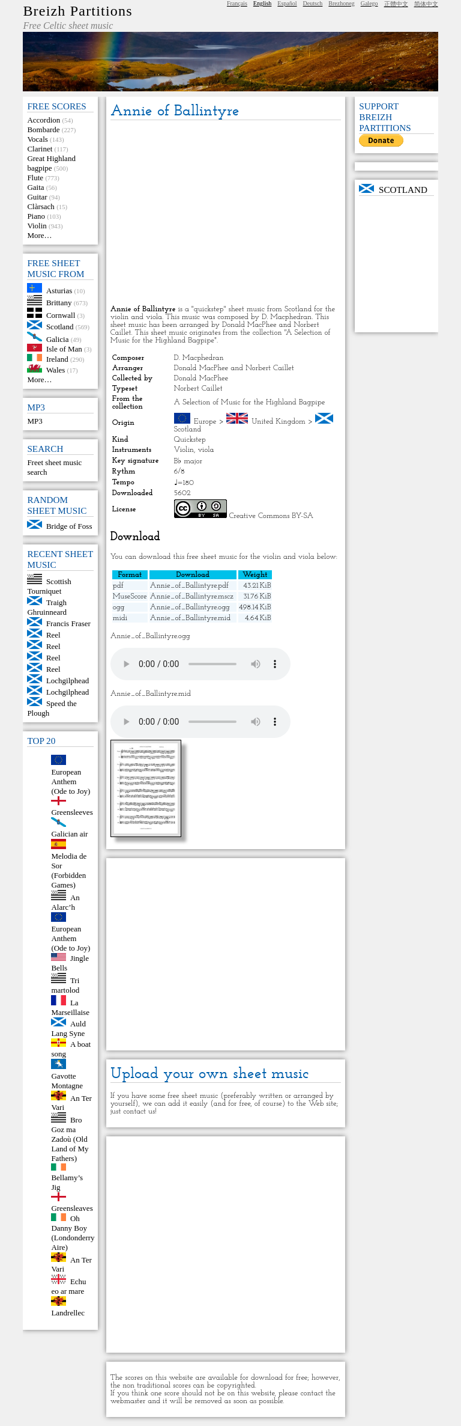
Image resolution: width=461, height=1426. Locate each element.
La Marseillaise (70, 1007)
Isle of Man (64, 348)
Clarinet (39, 148)
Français (237, 3)
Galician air (69, 833)
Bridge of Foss (69, 526)
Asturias (59, 289)
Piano (36, 216)
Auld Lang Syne (68, 1028)
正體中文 (396, 4)
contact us (139, 1111)
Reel (53, 634)
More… (39, 235)
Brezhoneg (341, 3)
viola (205, 450)
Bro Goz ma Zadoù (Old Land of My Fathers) (69, 1139)
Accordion (43, 119)
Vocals (37, 139)
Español (287, 3)
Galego (369, 3)
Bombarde (43, 129)
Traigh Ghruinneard (47, 607)
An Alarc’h (65, 902)
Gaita (35, 187)
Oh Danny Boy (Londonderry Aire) (72, 1233)
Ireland (57, 358)
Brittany (59, 302)
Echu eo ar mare (68, 1286)
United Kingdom (279, 421)
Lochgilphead (67, 680)
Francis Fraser (68, 623)
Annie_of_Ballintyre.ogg (190, 607)
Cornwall (60, 315)
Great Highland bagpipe (51, 163)
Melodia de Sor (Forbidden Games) (68, 870)
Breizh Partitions (77, 11)
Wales (55, 369)
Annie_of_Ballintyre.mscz (192, 596)
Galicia (57, 338)
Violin (36, 225)
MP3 (34, 420)
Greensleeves (71, 812)
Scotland (60, 326)
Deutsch (313, 3)
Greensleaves (71, 1208)
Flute (35, 177)
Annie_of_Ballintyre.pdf (189, 586)
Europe (205, 421)
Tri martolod (65, 985)
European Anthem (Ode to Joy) (70, 781)
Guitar (37, 196)
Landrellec (68, 1312)
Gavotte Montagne (67, 1080)
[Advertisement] (225, 213)
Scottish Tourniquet (49, 586)
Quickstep (190, 439)
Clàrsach (40, 206)
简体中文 (426, 4)
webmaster (128, 1401)
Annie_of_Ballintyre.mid (190, 618)
